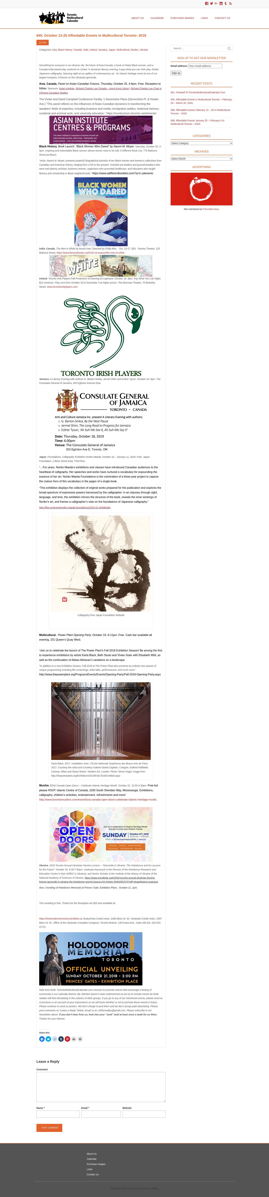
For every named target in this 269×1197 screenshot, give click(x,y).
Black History (65, 49)
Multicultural (123, 49)
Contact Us (222, 18)
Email (85, 1108)
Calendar (157, 18)
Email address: (196, 66)
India (85, 49)
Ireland (93, 49)
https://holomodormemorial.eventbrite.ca (60, 918)
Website (127, 1108)
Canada (77, 49)
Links (204, 18)
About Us (137, 18)
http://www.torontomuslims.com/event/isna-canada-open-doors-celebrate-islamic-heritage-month (97, 799)
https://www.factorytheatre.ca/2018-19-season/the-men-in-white (90, 252)
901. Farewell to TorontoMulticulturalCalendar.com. (198, 92)
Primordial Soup (211, 209)
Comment (42, 1069)
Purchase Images (182, 18)
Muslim (134, 49)
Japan (112, 49)
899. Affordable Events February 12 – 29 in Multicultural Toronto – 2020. (200, 112)
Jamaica (102, 49)
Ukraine (144, 49)
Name (40, 1108)
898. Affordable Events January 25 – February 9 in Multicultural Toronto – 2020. (197, 122)
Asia (54, 49)
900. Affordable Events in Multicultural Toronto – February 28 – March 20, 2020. (201, 101)
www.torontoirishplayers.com (62, 286)
